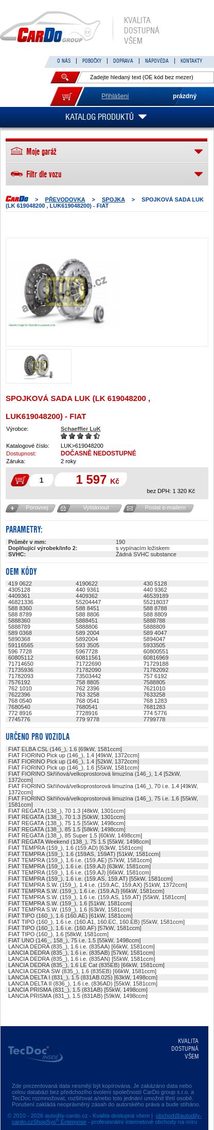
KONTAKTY (191, 61)
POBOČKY (91, 61)
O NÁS (63, 61)
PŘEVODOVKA (65, 199)
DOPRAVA (123, 61)
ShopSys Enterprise (59, 1122)
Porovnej (37, 507)
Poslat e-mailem (165, 507)
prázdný (185, 96)
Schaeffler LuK (81, 429)
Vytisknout (96, 507)
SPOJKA (113, 199)
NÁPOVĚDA (157, 61)
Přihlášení (115, 96)
